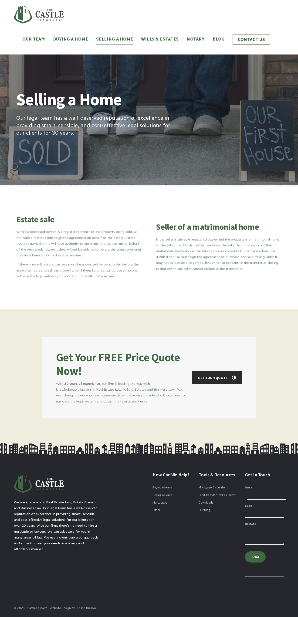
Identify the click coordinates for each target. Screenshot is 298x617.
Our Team (33, 39)
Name (249, 487)
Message (251, 523)
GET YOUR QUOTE (217, 377)
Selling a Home (114, 39)
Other (156, 510)
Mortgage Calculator (212, 487)
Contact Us (251, 39)
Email (249, 506)
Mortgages (159, 502)
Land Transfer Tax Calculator (217, 495)
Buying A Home (162, 487)
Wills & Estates (160, 39)
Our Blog (204, 510)
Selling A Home (162, 495)
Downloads (206, 502)
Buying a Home (70, 39)
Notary (195, 39)
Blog (219, 39)
